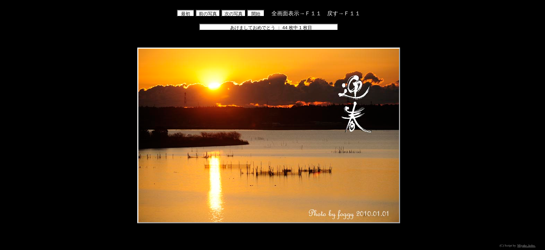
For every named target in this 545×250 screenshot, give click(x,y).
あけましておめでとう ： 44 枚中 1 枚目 (269, 27)
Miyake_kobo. (526, 245)
